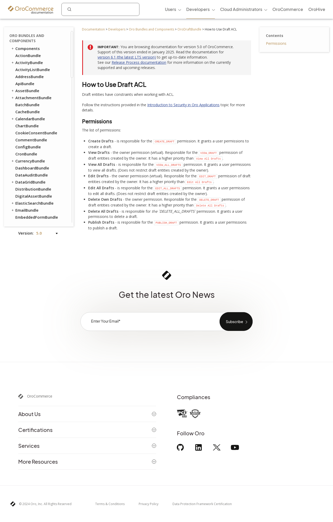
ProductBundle (27, 151)
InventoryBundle (31, 115)
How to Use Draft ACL (38, 33)
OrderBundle (25, 122)
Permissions (276, 43)
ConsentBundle (27, 94)
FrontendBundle (28, 108)
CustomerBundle (31, 101)
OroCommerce (39, 396)
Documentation (93, 29)
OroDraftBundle (189, 29)
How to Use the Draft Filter (42, 40)
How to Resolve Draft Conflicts (37, 51)
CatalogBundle (29, 73)
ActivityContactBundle (36, 200)
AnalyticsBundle (30, 207)
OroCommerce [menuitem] (287, 9)
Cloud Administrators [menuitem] (241, 9)
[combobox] (100, 9)
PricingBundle (26, 144)
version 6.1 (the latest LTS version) (127, 57)
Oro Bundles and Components (151, 29)
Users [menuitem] (170, 9)
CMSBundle (23, 87)
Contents (274, 35)
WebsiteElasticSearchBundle (39, 186)
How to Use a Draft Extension (35, 63)
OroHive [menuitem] (316, 9)
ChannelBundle (29, 214)
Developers (116, 29)
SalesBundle (26, 221)
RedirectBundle (29, 158)
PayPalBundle (28, 130)
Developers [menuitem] (198, 9)
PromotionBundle (32, 137)
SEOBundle (23, 165)
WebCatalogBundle (33, 179)
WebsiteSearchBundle (34, 193)
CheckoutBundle (30, 80)
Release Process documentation (139, 62)
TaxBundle (25, 172)
